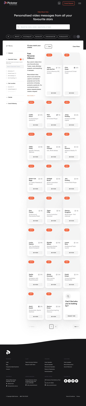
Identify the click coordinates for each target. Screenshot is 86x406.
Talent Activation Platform (31, 362)
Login (7, 362)
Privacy (78, 396)
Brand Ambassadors (68, 364)
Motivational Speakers (50, 366)
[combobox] (43, 26)
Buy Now (53, 93)
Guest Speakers (48, 362)
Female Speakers (48, 371)
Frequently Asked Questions (12, 366)
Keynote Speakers (49, 364)
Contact (8, 369)
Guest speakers (67, 362)
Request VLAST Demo (30, 364)
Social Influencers (68, 366)
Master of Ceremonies (50, 369)
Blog (7, 364)
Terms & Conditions (70, 396)
